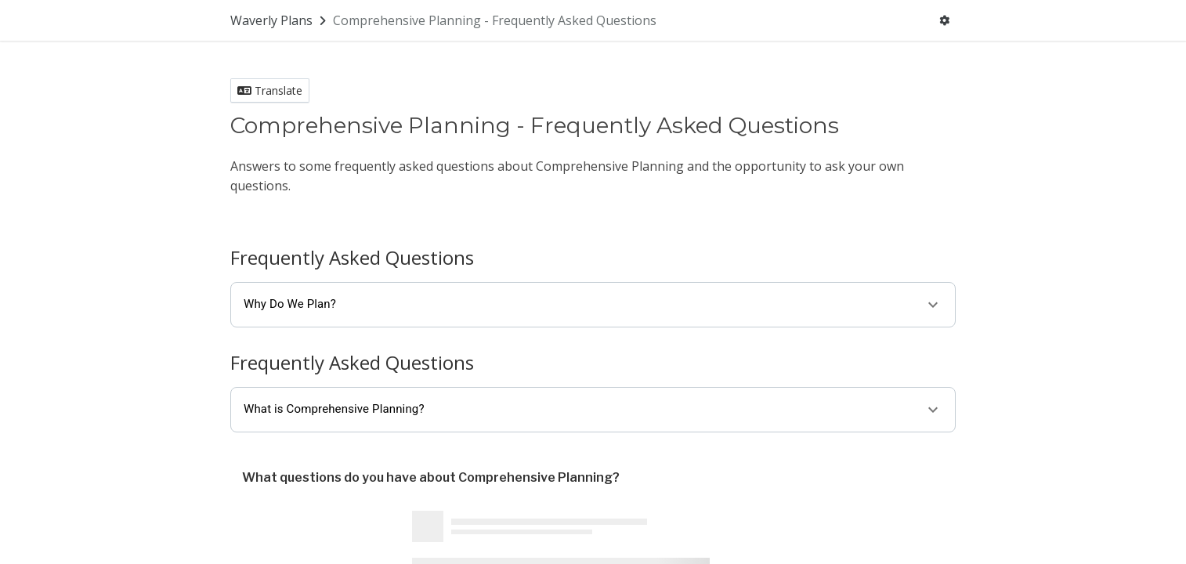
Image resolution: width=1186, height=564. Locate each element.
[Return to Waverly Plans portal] (279, 20)
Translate (269, 90)
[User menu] (944, 20)
